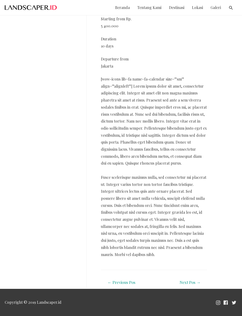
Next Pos (190, 282)
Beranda (122, 7)
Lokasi (197, 7)
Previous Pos (121, 282)
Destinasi (176, 7)
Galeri (216, 7)
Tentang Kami (149, 7)
